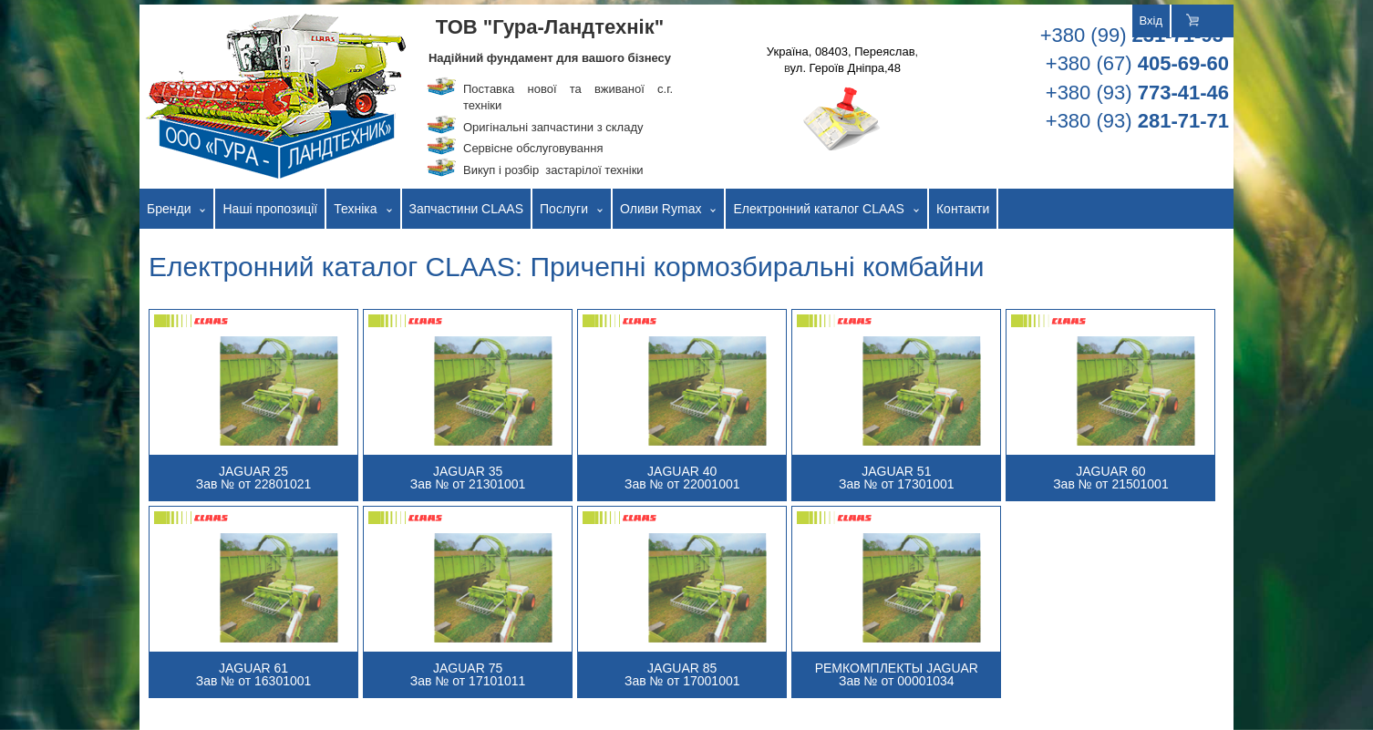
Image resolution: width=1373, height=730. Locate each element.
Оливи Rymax (660, 208)
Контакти (962, 208)
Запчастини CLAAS (466, 208)
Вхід (1151, 20)
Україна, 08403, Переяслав (841, 51)
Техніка (355, 208)
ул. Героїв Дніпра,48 (845, 68)
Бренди (169, 208)
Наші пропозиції (269, 208)
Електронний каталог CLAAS (818, 208)
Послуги (564, 208)
